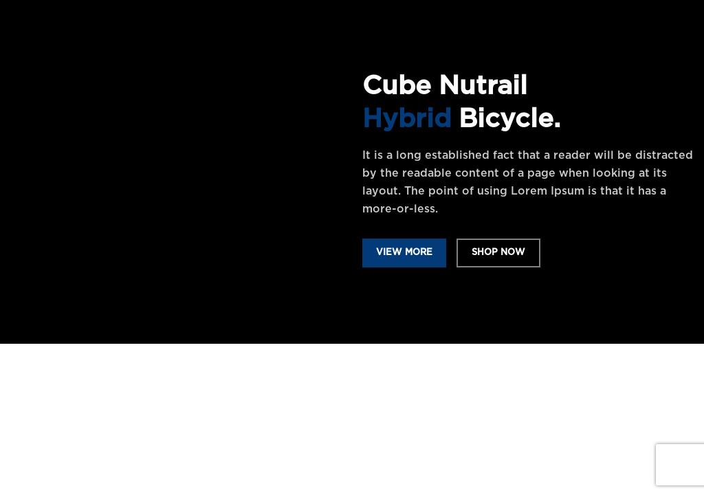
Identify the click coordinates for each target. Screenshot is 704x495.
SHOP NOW (498, 252)
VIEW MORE (404, 252)
